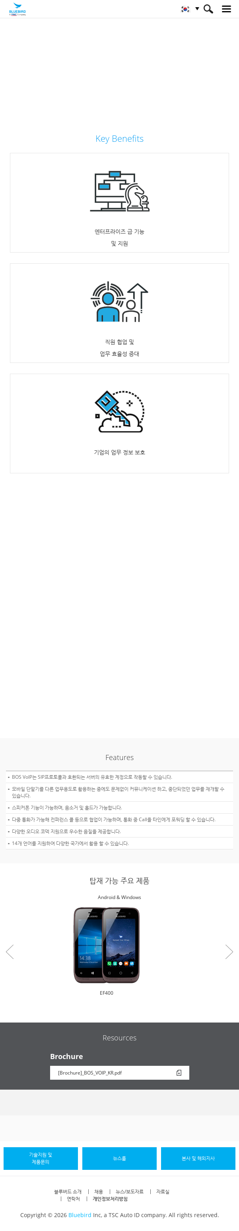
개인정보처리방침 (110, 1198)
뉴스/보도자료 (130, 1191)
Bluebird (79, 1215)
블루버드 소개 (68, 1191)
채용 (98, 1191)
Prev (10, 952)
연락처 (73, 1198)
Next (229, 952)
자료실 (162, 1191)
